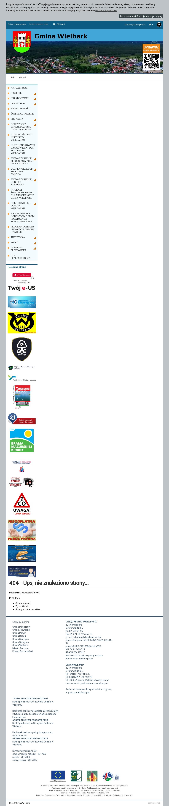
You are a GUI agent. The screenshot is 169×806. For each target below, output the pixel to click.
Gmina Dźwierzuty (21, 627)
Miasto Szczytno (20, 648)
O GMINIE (16, 93)
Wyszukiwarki (22, 606)
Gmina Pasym (19, 633)
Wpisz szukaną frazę (17, 24)
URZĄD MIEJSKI (20, 98)
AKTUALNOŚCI (19, 88)
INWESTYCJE (18, 103)
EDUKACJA (17, 119)
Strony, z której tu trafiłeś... (29, 609)
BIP (13, 77)
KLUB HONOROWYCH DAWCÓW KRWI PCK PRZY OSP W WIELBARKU (23, 149)
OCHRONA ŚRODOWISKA (19, 248)
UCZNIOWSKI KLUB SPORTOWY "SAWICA (22, 171)
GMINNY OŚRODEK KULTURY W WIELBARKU (21, 137)
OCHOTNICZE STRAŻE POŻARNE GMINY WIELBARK (21, 127)
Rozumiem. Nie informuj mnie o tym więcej (141, 16)
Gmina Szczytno (20, 642)
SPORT (14, 242)
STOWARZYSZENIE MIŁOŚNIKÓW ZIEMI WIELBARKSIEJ (22, 161)
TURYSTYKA (18, 237)
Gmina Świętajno (20, 639)
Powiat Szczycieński (22, 651)
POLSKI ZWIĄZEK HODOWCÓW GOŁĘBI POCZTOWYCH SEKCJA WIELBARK (23, 217)
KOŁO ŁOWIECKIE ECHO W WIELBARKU (21, 206)
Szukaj (59, 24)
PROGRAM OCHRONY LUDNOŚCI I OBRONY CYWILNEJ (23, 229)
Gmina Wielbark (20, 645)
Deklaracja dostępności (135, 25)
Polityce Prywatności (106, 10)
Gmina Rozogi (19, 636)
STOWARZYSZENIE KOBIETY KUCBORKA (21, 182)
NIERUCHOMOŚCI (20, 108)
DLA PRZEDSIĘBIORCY (21, 256)
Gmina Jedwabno (21, 630)
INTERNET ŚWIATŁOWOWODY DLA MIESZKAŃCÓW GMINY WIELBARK (22, 194)
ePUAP (22, 77)
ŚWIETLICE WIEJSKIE (22, 113)
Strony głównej (23, 603)
